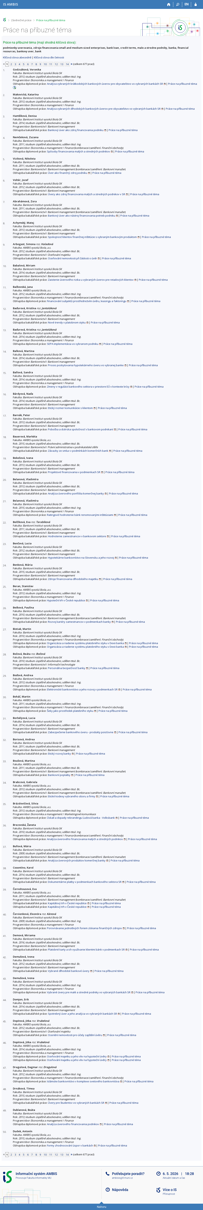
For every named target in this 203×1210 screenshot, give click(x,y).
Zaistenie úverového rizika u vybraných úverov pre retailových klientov (91, 279)
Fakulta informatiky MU (39, 1178)
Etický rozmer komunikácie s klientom (70, 408)
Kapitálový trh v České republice (67, 903)
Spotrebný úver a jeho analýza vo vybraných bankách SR (82, 1013)
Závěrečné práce (21, 20)
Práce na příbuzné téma (50, 20)
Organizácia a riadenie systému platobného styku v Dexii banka (85, 643)
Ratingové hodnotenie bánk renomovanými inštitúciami (80, 515)
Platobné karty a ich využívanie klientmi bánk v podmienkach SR (86, 949)
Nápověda (120, 1190)
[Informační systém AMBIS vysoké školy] (10, 4)
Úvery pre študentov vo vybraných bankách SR (76, 1102)
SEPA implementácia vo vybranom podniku (72, 344)
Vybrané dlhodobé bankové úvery (68, 971)
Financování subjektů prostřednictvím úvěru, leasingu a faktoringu (86, 301)
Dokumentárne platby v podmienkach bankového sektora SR (85, 882)
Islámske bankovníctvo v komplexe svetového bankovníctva (83, 1081)
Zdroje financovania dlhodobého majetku (73, 579)
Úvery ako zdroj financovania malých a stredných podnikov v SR (86, 194)
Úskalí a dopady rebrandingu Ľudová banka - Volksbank (81, 817)
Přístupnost (169, 1194)
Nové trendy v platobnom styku (67, 322)
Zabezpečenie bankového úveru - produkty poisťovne (80, 732)
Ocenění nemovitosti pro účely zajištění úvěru (75, 1035)
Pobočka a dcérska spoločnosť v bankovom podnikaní (80, 429)
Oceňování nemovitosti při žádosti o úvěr (72, 258)
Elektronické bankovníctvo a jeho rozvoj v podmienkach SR (82, 689)
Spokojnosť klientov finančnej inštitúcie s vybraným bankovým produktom (92, 237)
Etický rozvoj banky (59, 753)
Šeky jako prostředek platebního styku (70, 711)
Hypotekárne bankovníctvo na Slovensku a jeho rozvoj (81, 557)
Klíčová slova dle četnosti (49, 57)
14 (67, 64)
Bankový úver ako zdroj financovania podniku (75, 130)
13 (61, 64)
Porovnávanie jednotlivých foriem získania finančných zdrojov (84, 928)
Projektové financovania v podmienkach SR (74, 472)
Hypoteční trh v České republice (66, 600)
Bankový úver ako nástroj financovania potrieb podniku (81, 215)
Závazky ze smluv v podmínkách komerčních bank (78, 450)
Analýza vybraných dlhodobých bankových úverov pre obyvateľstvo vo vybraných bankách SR (104, 108)
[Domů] (168, 4)
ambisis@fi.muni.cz (122, 1178)
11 (50, 64)
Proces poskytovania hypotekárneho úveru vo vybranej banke (86, 365)
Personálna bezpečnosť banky (66, 668)
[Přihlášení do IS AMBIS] (195, 4)
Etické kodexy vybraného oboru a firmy (71, 796)
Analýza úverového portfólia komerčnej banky (76, 493)
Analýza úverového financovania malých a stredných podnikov (85, 839)
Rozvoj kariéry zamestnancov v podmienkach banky (79, 622)
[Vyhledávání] (177, 4)
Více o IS (170, 1190)
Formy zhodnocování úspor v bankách (70, 1145)
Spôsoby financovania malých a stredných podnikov (78, 151)
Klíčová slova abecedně (17, 57)
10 (45, 64)
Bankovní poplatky (59, 775)
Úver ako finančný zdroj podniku (67, 173)
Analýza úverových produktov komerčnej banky (76, 860)
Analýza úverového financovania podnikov (73, 1124)
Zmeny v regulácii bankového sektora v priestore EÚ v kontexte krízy (88, 386)
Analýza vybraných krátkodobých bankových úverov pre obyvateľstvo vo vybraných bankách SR (105, 84)
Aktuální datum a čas (174, 1178)
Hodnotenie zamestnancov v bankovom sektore (77, 536)
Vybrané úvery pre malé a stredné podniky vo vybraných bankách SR (88, 992)
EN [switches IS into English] (187, 4)
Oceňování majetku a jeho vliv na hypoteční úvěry (77, 1056)
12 (56, 64)
